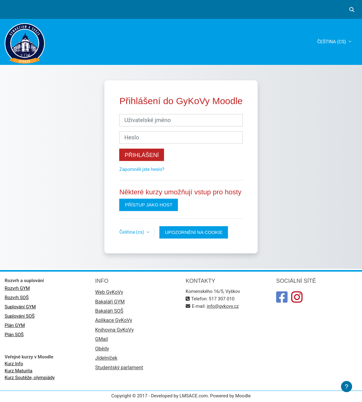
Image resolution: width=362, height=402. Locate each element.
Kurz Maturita (18, 371)
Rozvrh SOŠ (17, 297)
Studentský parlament (119, 367)
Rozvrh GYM (17, 288)
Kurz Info (14, 363)
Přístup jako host (148, 204)
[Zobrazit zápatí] (346, 386)
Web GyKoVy (109, 292)
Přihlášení (141, 155)
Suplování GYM (20, 307)
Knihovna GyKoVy (114, 330)
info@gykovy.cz (223, 306)
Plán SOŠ (14, 334)
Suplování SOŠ (20, 316)
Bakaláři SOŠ (109, 311)
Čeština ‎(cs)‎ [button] (132, 232)
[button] (352, 9)
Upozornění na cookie (193, 232)
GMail (101, 339)
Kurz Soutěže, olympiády (30, 377)
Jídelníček (106, 358)
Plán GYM (15, 325)
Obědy (102, 349)
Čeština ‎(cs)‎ (332, 41)
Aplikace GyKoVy (113, 320)
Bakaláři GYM (110, 302)
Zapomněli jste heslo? (141, 169)
